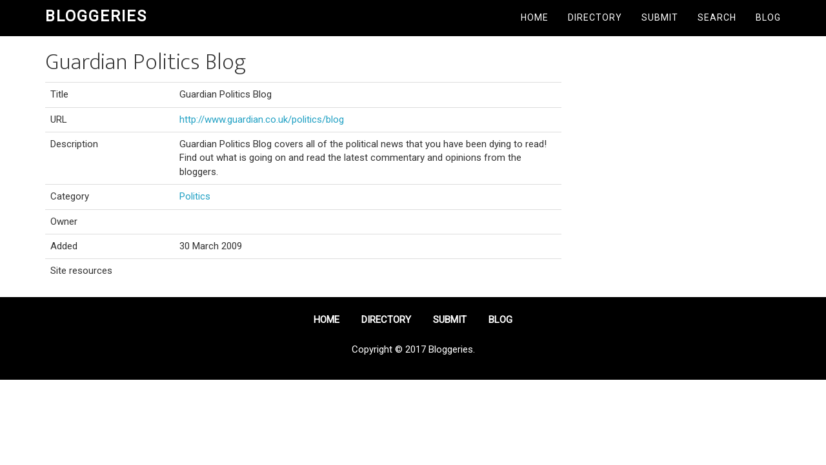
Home (535, 17)
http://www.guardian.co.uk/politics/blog (261, 119)
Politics (194, 196)
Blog (768, 17)
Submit (659, 17)
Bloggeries (96, 16)
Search (717, 17)
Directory (595, 17)
